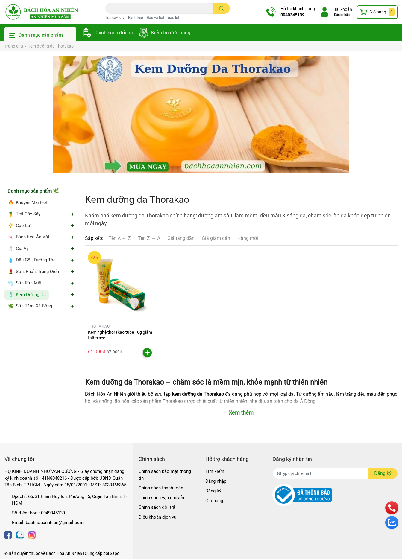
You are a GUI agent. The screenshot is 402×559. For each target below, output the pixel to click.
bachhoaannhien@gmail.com (55, 522)
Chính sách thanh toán (161, 488)
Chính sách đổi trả (113, 33)
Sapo (114, 553)
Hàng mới (247, 238)
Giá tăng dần (181, 238)
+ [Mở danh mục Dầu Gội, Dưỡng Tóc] (72, 260)
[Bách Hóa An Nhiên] (41, 12)
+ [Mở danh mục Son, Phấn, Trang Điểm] (72, 271)
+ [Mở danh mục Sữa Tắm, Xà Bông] (72, 306)
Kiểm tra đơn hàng (170, 33)
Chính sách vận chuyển (161, 497)
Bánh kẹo (135, 18)
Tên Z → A (149, 238)
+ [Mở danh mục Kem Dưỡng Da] (72, 294)
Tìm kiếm (214, 471)
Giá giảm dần (216, 238)
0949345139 (292, 15)
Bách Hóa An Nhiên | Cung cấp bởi (78, 553)
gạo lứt (173, 18)
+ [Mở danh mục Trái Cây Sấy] (72, 214)
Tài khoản (343, 9)
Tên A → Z (120, 238)
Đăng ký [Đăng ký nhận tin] (383, 473)
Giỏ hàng (214, 500)
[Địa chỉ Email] (335, 473)
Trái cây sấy (115, 18)
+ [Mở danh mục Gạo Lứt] (72, 225)
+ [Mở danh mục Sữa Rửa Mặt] (72, 283)
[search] (221, 8)
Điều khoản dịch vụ (157, 517)
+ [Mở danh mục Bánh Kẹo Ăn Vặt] (72, 237)
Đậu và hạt (155, 18)
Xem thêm (241, 412)
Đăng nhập (342, 15)
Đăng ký (213, 490)
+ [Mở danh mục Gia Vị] (72, 248)
